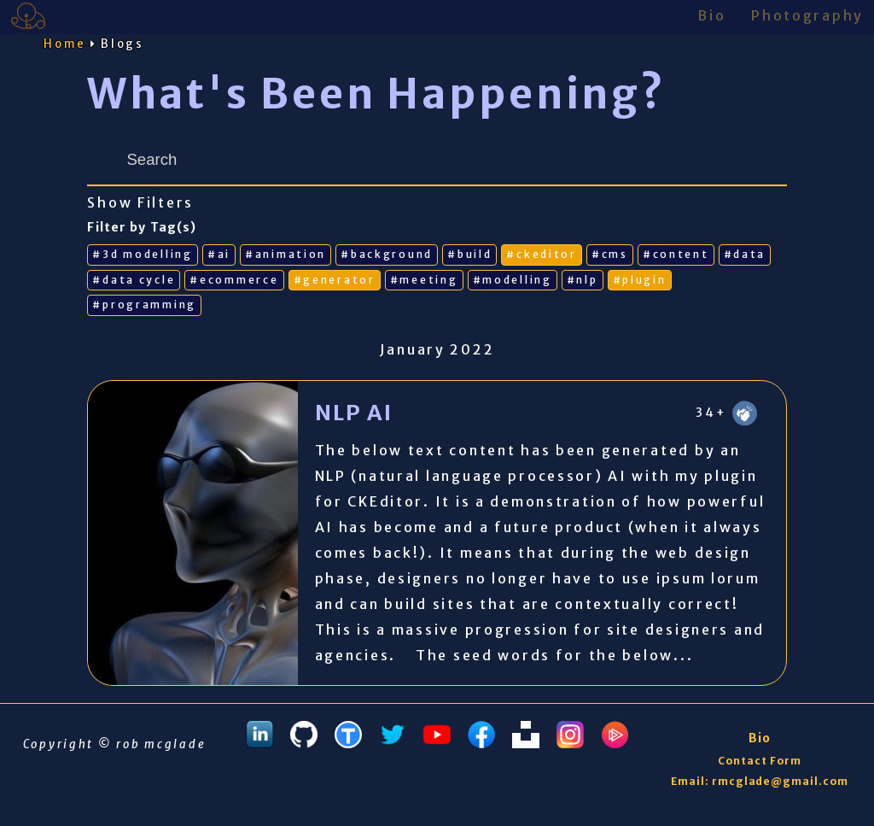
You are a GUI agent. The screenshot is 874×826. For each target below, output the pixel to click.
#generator (335, 279)
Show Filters (140, 202)
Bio (711, 15)
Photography (807, 15)
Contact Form (759, 760)
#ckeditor (541, 254)
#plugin (640, 279)
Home (65, 44)
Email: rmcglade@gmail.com (759, 781)
